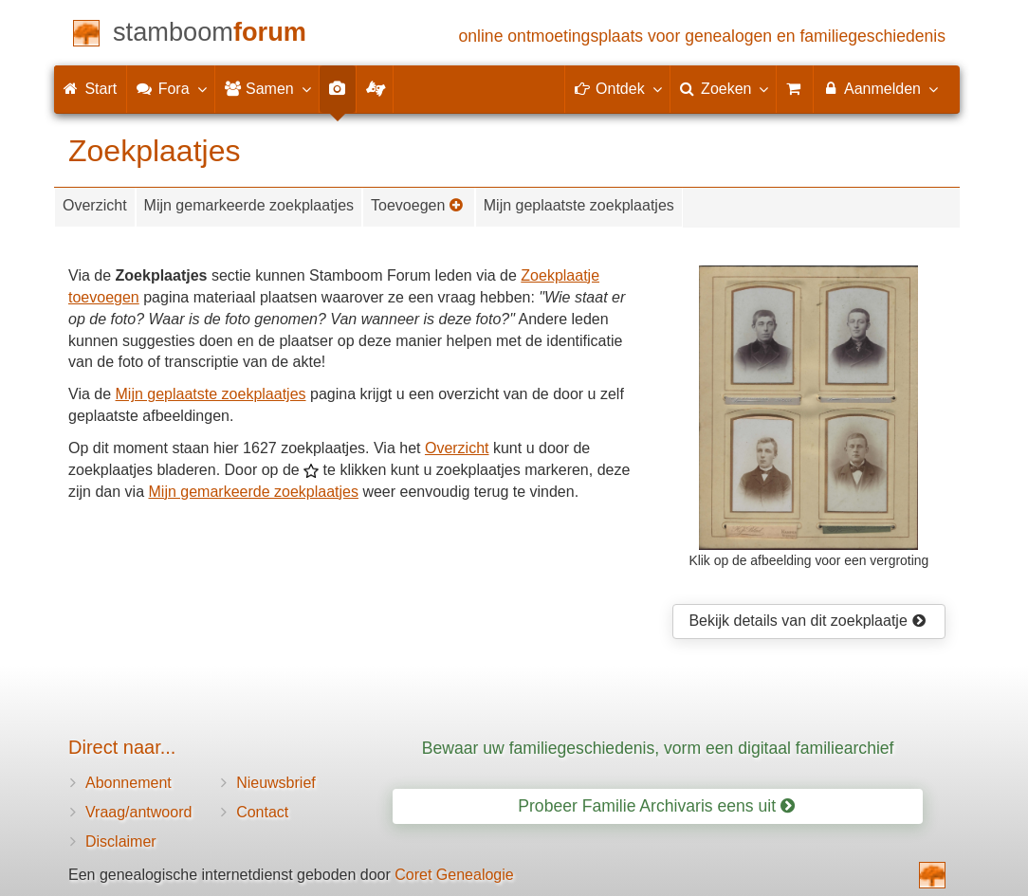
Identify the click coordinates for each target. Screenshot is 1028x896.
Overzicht (95, 205)
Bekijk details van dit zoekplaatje (807, 621)
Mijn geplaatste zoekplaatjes (579, 205)
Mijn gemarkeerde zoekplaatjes (249, 205)
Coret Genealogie (454, 875)
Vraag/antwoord (138, 812)
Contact (262, 812)
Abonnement (128, 783)
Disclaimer (120, 841)
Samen (267, 88)
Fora (170, 88)
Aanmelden (879, 88)
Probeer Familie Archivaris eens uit (656, 805)
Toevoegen (417, 205)
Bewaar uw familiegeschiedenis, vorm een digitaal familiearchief (658, 748)
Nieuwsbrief (276, 783)
